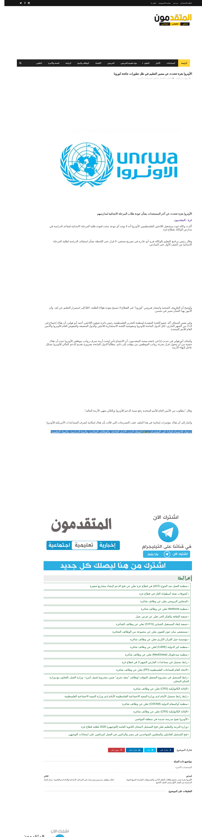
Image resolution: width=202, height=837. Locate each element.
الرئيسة (182, 63)
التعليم (144, 63)
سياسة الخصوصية (160, 3)
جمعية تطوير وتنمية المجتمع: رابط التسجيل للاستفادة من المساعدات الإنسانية (35, 159)
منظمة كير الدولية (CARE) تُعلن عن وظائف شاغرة (154, 634)
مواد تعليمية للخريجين (126, 63)
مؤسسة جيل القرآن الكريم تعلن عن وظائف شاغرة (154, 626)
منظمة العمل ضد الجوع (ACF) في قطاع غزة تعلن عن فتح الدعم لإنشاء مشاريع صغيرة (134, 573)
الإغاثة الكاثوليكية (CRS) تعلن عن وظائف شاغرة (156, 675)
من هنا (141, 429)
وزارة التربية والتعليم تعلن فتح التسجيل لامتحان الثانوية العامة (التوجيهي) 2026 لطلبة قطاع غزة (130, 717)
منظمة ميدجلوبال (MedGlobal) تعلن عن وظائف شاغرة (152, 641)
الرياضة (66, 63)
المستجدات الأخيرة (141, 79)
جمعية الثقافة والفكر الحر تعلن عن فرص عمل (157, 603)
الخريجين (108, 63)
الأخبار (155, 63)
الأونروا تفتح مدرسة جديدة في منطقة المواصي (156, 710)
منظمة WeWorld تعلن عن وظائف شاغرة (160, 596)
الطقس (36, 63)
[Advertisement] (69, 32)
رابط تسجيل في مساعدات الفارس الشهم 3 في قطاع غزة (150, 649)
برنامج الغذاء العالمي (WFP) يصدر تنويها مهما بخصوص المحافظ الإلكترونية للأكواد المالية (32, 172)
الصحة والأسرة (51, 63)
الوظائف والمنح (81, 63)
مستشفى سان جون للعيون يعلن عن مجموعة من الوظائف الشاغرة (145, 618)
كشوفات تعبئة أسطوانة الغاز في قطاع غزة (159, 580)
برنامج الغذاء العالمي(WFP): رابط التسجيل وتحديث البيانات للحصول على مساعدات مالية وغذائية (33, 242)
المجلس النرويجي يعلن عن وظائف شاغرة (159, 588)
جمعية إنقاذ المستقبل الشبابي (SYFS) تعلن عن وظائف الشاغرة (147, 611)
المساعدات (168, 63)
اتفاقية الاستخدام (182, 3)
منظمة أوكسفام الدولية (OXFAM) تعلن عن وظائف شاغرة (150, 694)
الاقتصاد (96, 63)
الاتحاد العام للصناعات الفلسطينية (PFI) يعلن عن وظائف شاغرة (147, 657)
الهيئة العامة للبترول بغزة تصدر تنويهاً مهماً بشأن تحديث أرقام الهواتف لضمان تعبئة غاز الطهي (33, 200)
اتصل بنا (149, 3)
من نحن (171, 3)
